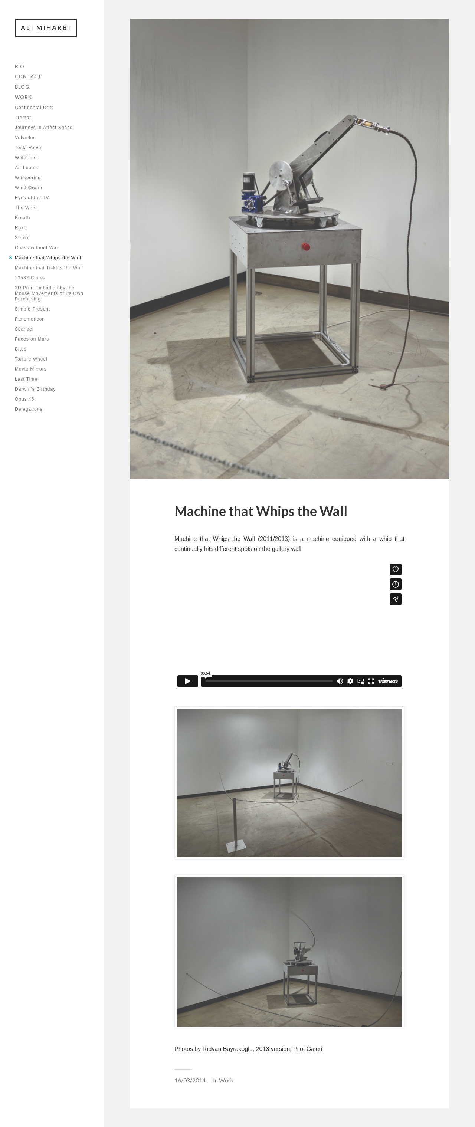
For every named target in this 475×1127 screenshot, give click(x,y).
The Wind (26, 207)
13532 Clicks (30, 277)
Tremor (23, 117)
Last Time (26, 379)
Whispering (28, 177)
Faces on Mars (32, 339)
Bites (21, 349)
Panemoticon (30, 319)
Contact (28, 76)
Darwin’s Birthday (35, 389)
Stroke (22, 237)
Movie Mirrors (31, 369)
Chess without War (36, 247)
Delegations (28, 409)
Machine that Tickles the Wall (49, 267)
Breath (22, 217)
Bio (19, 66)
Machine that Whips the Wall (48, 257)
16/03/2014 (190, 1080)
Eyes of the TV (32, 197)
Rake (21, 227)
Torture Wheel (31, 359)
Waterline (26, 157)
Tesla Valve (28, 147)
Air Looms (26, 167)
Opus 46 (24, 399)
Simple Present (32, 309)
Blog (22, 87)
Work (23, 97)
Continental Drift (34, 107)
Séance (23, 329)
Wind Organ (28, 187)
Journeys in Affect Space (44, 127)
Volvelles (25, 137)
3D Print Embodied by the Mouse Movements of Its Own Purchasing (49, 293)
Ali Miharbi (46, 28)
